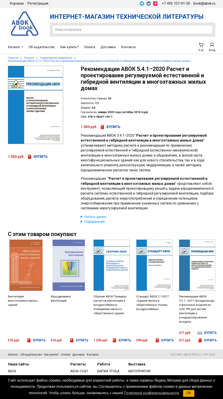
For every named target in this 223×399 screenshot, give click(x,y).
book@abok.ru (204, 3)
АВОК (12, 371)
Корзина (17, 3)
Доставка (108, 47)
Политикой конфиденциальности (151, 393)
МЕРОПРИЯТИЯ (139, 371)
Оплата (89, 47)
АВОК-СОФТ (79, 371)
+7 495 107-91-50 (176, 3)
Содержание (94, 221)
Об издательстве (42, 47)
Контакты (128, 47)
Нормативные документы (56, 57)
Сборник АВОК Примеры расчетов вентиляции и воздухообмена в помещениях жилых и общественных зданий (110, 305)
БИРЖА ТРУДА (108, 371)
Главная (13, 57)
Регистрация (37, 3)
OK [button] (188, 393)
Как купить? (69, 47)
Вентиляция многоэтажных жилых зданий (22, 300)
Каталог (14, 47)
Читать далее (95, 217)
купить (41, 157)
